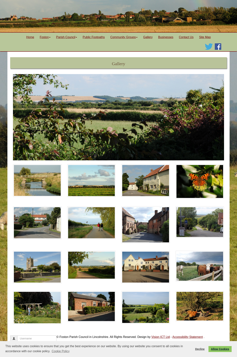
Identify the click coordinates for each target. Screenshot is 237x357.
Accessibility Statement (187, 336)
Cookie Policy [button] (61, 351)
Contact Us (186, 37)
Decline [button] (200, 349)
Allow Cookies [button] (220, 349)
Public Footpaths (94, 37)
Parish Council (66, 37)
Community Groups (124, 37)
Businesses (165, 37)
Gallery (148, 37)
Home (30, 37)
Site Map (205, 37)
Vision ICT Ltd (160, 336)
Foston (45, 37)
